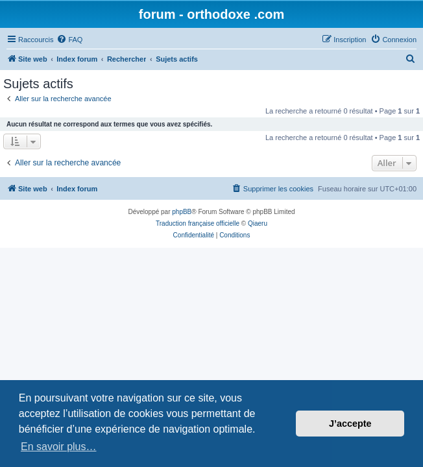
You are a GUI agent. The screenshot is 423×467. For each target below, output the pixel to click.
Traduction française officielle (197, 223)
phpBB (181, 211)
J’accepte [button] (350, 423)
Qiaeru (257, 223)
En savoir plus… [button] (59, 446)
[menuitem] (69, 39)
